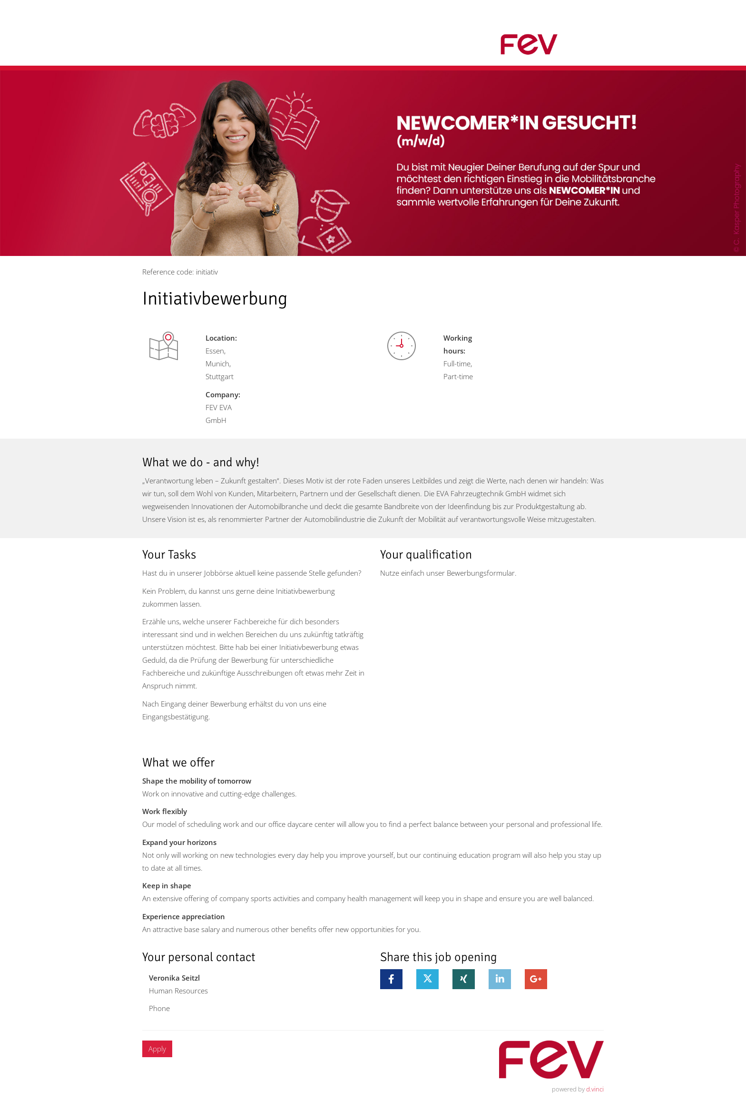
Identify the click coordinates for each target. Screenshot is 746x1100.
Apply (157, 1048)
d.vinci (595, 1089)
